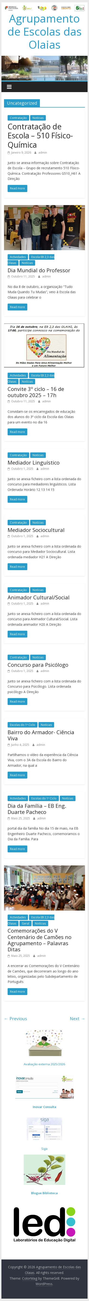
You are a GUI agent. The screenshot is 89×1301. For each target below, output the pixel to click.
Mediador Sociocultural (36, 529)
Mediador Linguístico (34, 462)
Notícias (38, 118)
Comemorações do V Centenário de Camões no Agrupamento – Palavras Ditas (39, 940)
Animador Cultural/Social (39, 597)
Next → (77, 1018)
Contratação (18, 118)
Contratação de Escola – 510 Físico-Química (40, 135)
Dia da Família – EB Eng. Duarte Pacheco (37, 808)
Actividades (18, 257)
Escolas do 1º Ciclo (22, 725)
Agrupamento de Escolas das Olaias (44, 31)
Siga (44, 1148)
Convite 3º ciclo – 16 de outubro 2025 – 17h (36, 392)
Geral (25, 923)
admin (42, 152)
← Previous (15, 1018)
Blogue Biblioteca (44, 1193)
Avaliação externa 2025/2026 (44, 1064)
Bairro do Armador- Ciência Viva (41, 735)
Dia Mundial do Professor (39, 270)
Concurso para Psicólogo (38, 664)
